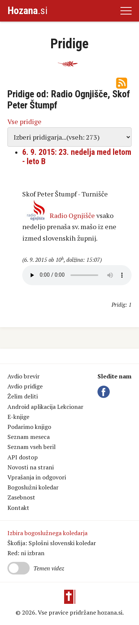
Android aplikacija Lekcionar (45, 407)
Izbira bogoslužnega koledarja (47, 533)
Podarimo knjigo (29, 427)
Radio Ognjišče (72, 215)
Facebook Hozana (104, 391)
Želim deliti (22, 396)
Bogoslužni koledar (33, 487)
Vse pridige (24, 121)
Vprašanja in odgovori (36, 477)
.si (27, 10)
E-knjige (18, 417)
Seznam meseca (28, 437)
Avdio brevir (23, 376)
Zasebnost (21, 497)
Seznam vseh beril (31, 447)
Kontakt (18, 508)
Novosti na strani (30, 467)
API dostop (22, 457)
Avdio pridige (25, 386)
